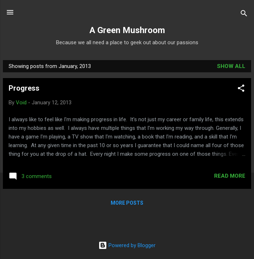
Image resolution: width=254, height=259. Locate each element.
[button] (241, 89)
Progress (24, 88)
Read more (229, 176)
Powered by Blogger (127, 245)
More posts (127, 203)
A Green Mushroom (127, 30)
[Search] (244, 15)
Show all (231, 66)
